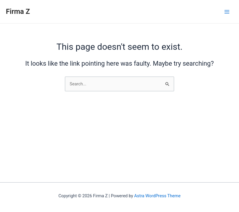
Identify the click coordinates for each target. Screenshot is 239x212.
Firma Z (18, 11)
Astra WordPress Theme (157, 195)
